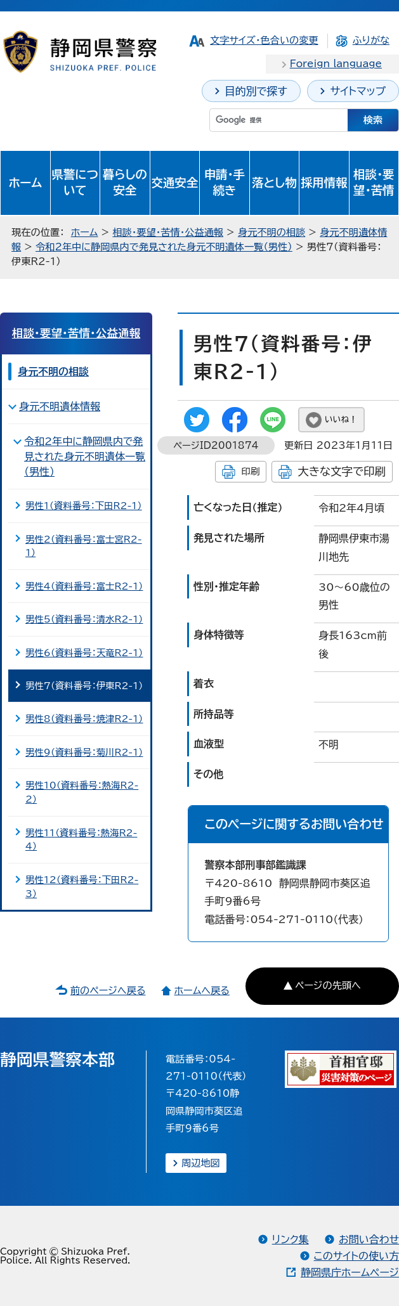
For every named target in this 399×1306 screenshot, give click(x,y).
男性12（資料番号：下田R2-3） (81, 886)
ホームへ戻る (201, 990)
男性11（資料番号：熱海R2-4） (81, 839)
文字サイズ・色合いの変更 (264, 40)
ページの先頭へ (328, 985)
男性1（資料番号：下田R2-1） (83, 505)
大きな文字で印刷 (342, 471)
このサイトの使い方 (356, 1256)
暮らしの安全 (125, 183)
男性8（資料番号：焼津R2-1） (84, 718)
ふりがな (371, 40)
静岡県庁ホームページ (350, 1272)
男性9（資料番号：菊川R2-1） (84, 752)
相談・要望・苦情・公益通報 (167, 232)
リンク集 (290, 1239)
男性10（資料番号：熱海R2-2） (81, 792)
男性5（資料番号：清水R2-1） (84, 619)
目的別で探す (256, 91)
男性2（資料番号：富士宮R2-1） (83, 546)
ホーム (25, 182)
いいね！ (341, 419)
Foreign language (336, 63)
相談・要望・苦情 (373, 183)
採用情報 (324, 182)
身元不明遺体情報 (59, 406)
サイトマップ (358, 91)
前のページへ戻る (108, 990)
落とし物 (274, 182)
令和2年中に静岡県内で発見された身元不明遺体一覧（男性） (164, 247)
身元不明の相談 (271, 232)
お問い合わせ (369, 1239)
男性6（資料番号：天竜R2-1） (84, 652)
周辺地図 (200, 1163)
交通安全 (175, 182)
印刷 (250, 471)
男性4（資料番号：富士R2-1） (84, 586)
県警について (75, 183)
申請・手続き (224, 183)
